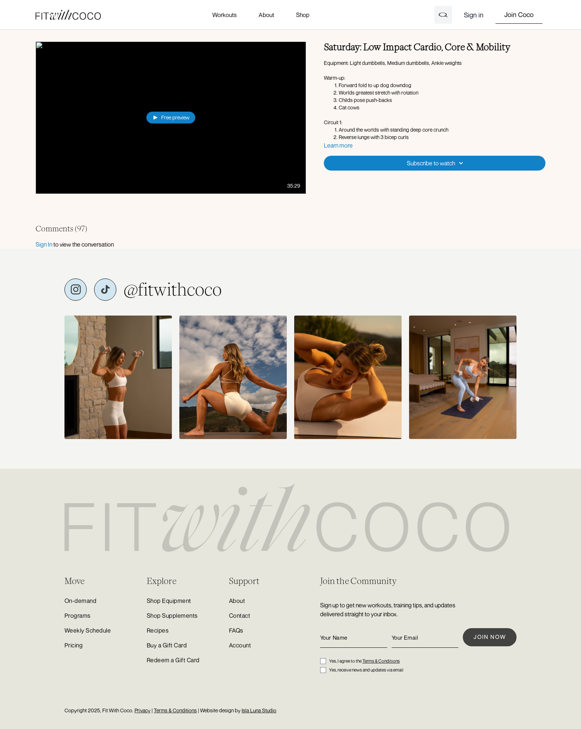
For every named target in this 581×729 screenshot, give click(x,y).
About (266, 15)
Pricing (73, 645)
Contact (239, 615)
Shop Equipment (169, 600)
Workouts (224, 15)
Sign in (474, 15)
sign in (44, 244)
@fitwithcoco (173, 289)
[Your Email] (425, 637)
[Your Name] (353, 637)
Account (240, 645)
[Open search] (443, 15)
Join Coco (519, 14)
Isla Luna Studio (259, 710)
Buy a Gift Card (167, 645)
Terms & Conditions (381, 661)
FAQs (236, 630)
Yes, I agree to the (364, 661)
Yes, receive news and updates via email (366, 670)
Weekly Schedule (87, 630)
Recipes (158, 630)
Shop (302, 15)
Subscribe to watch (436, 163)
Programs (77, 615)
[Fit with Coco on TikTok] (105, 289)
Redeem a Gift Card (173, 660)
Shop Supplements (172, 615)
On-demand (80, 600)
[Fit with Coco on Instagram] (75, 289)
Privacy (142, 710)
